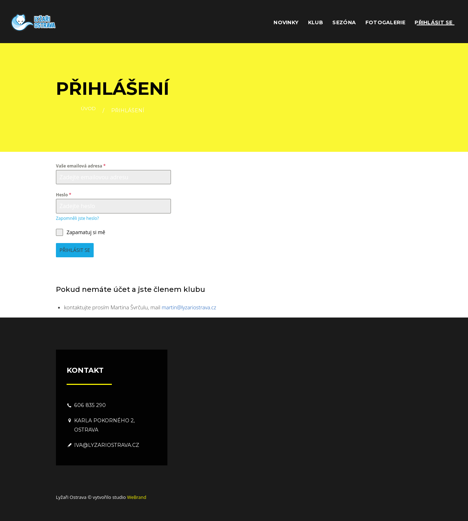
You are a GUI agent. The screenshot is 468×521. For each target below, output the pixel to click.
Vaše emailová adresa (81, 166)
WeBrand (137, 497)
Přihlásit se (74, 250)
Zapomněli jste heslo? (77, 218)
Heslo (63, 195)
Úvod (88, 111)
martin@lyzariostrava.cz (190, 307)
